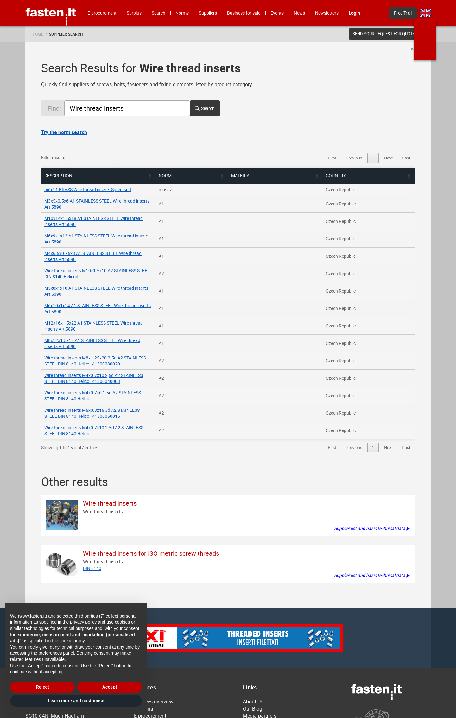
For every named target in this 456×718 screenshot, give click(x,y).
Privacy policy (258, 681)
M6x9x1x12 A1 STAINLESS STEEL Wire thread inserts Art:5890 (105, 224)
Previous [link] (318, 158)
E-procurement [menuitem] (102, 13)
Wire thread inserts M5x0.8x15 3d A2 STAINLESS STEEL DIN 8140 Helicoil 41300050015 (130, 338)
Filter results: (54, 157)
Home (38, 33)
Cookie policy (258, 673)
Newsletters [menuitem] (327, 13)
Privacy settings (260, 688)
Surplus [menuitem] (134, 13)
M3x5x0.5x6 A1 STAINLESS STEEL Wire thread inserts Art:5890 (106, 201)
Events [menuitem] (277, 13)
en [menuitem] (425, 13)
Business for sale (153, 660)
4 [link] (373, 158)
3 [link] (361, 158)
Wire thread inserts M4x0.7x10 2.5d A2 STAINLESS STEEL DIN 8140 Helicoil (117, 349)
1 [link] (337, 158)
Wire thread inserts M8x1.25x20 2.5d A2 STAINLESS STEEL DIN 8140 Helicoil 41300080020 (133, 304)
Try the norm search (64, 132)
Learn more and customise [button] (76, 700)
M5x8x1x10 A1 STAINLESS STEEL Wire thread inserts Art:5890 (105, 258)
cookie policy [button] (72, 640)
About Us (253, 617)
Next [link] (388, 158)
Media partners (259, 631)
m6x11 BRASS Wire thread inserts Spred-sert (87, 189)
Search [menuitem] (158, 13)
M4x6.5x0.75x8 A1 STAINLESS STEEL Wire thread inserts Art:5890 (109, 235)
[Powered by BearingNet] (391, 640)
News (249, 638)
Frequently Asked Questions (274, 645)
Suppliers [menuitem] (208, 13)
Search (208, 108)
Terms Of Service (262, 666)
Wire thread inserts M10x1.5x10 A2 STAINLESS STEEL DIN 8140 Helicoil (114, 246)
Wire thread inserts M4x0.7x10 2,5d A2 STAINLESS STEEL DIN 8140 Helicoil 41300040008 (132, 315)
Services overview (154, 617)
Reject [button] (42, 686)
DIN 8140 (92, 484)
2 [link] (349, 158)
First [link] (296, 158)
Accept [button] (109, 686)
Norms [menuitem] (182, 13)
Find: (54, 108)
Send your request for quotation (388, 33)
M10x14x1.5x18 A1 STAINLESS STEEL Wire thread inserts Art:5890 (109, 212)
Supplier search (66, 33)
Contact (251, 660)
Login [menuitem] (354, 13)
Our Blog (252, 624)
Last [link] (406, 158)
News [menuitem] (299, 13)
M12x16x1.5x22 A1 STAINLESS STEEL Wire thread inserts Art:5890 (109, 281)
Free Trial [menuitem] (403, 13)
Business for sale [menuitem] (243, 13)
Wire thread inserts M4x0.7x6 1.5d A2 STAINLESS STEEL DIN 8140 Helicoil (116, 326)
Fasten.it (51, 2)
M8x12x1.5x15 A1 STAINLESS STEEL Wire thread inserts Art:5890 (108, 292)
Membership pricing (265, 652)
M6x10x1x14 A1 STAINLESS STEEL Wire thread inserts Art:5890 (106, 269)
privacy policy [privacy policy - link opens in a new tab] (83, 621)
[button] (273, 176)
